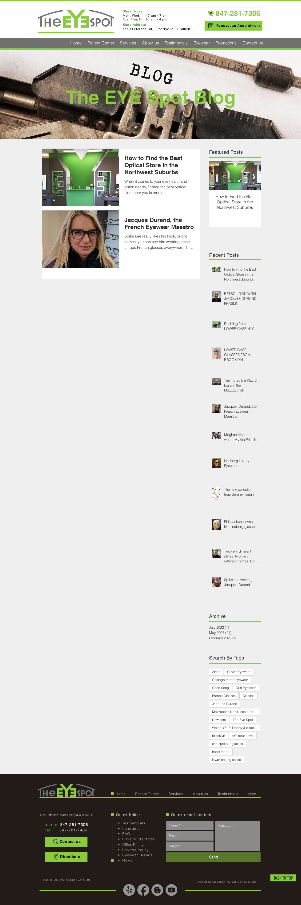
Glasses (248, 696)
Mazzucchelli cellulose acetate (235, 712)
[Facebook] (143, 890)
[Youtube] (171, 890)
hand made (221, 752)
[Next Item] (253, 175)
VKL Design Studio (244, 881)
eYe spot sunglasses (227, 744)
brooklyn (218, 736)
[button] (101, 43)
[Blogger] (157, 890)
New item (219, 720)
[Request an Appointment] (233, 26)
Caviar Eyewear (239, 672)
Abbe (216, 672)
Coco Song (220, 688)
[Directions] (66, 857)
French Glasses (224, 696)
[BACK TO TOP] (283, 877)
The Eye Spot (243, 720)
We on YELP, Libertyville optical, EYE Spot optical (236, 728)
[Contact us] (66, 842)
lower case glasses (226, 760)
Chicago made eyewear (230, 680)
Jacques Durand (224, 704)
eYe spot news (242, 736)
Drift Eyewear (246, 688)
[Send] (213, 857)
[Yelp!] (129, 890)
